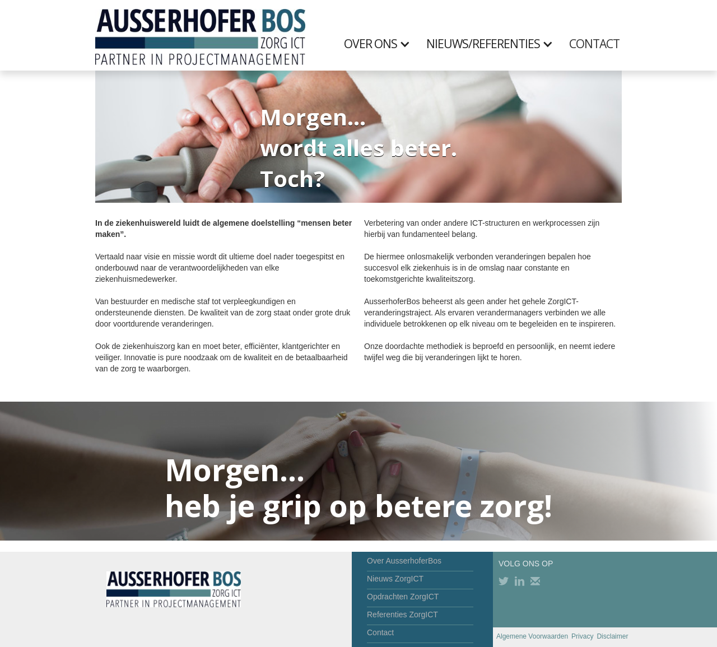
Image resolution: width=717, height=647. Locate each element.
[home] (200, 35)
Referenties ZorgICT (402, 614)
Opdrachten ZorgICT (403, 596)
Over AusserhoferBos (404, 560)
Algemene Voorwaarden (532, 636)
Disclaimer (612, 636)
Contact (380, 632)
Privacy (582, 636)
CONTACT (594, 44)
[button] (383, 43)
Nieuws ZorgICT (395, 578)
